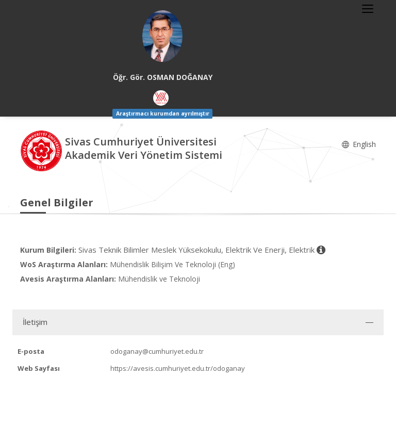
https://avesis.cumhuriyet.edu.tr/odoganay (177, 368)
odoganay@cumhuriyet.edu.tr (157, 351)
